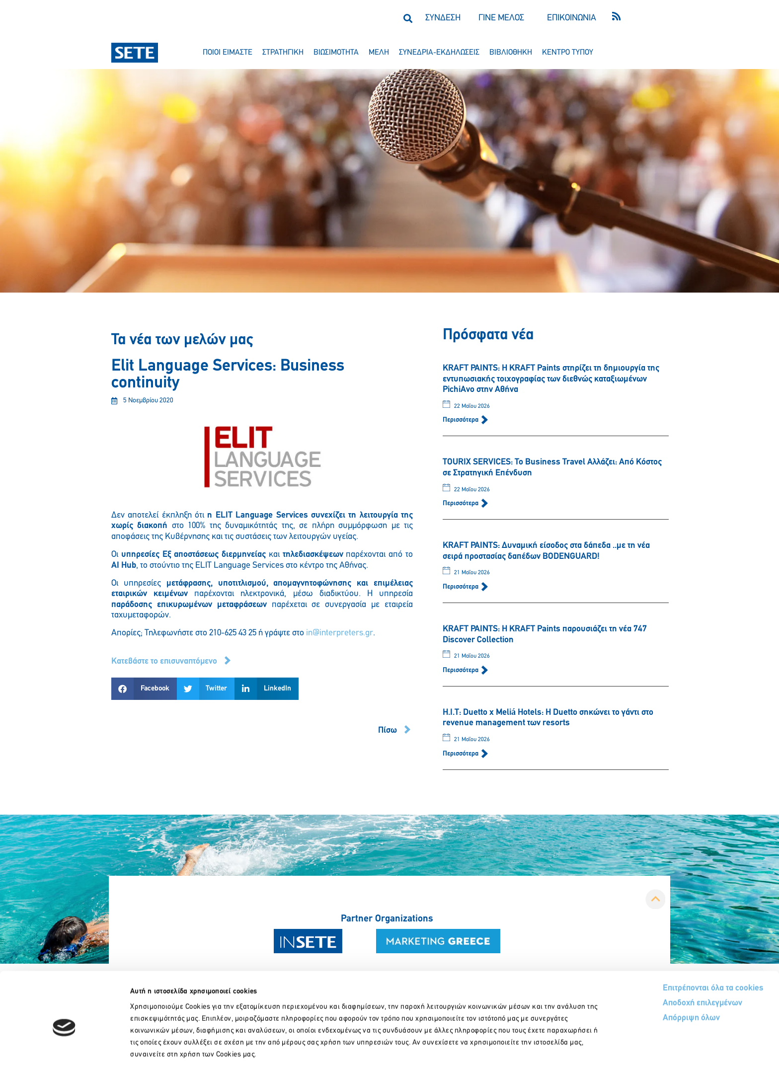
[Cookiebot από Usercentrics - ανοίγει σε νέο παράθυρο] (64, 1046)
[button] (407, 18)
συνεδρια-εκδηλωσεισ (439, 53)
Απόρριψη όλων (654, 970)
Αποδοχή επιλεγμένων (666, 955)
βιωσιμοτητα (336, 53)
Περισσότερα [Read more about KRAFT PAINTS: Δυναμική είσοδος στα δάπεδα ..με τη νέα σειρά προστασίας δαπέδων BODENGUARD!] (461, 587)
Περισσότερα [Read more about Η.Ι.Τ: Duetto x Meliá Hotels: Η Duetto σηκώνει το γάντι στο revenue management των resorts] (461, 754)
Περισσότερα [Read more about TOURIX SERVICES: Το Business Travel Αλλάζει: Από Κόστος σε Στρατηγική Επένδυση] (461, 503)
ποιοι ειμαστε (227, 53)
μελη (379, 53)
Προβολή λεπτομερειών (555, 1046)
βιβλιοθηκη (510, 53)
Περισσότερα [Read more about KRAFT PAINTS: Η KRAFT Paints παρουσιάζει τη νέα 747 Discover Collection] (461, 670)
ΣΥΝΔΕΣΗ (443, 18)
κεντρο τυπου (567, 53)
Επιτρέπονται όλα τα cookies (676, 939)
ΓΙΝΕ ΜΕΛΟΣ (501, 18)
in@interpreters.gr (339, 633)
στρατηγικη (283, 53)
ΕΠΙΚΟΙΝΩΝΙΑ (571, 18)
